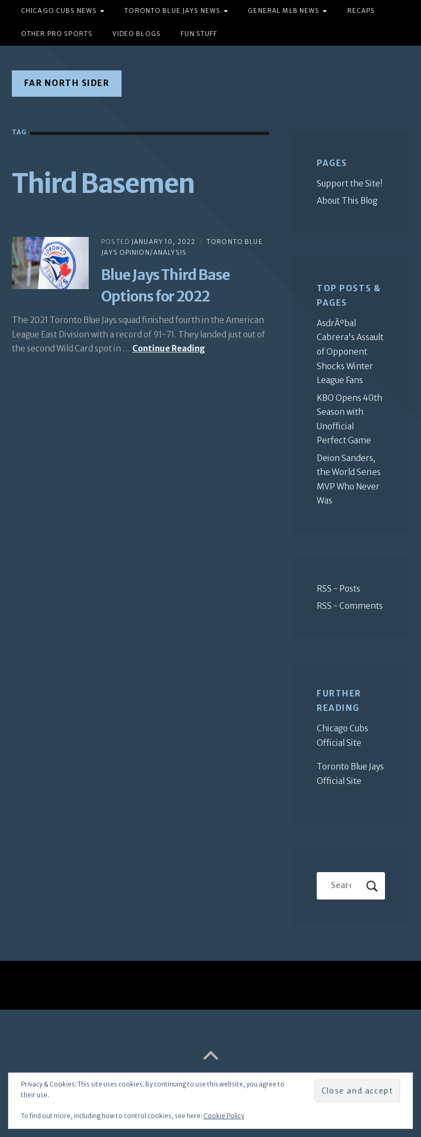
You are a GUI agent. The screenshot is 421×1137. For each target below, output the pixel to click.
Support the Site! (350, 183)
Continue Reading (168, 348)
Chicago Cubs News (59, 11)
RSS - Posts (338, 589)
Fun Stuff (199, 34)
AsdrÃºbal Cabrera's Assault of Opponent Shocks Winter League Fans (350, 351)
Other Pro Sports (56, 34)
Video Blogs (136, 34)
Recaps (361, 11)
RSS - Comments (350, 606)
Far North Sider (67, 83)
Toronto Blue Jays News (172, 11)
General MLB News (283, 11)
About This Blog (347, 201)
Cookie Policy (223, 1116)
